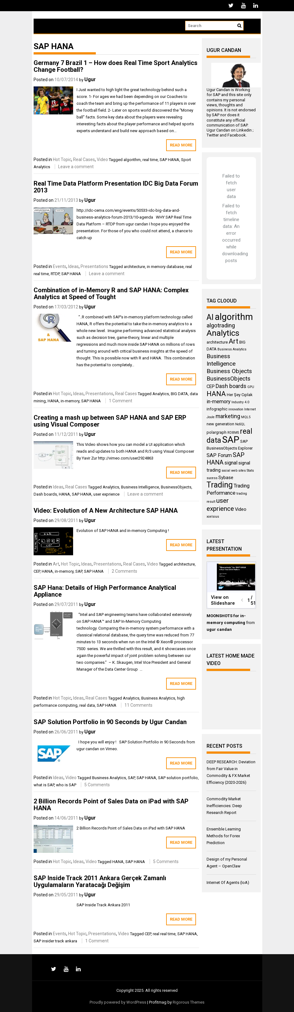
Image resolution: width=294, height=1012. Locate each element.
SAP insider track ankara (55, 941)
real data (87, 705)
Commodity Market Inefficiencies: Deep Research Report (224, 806)
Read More (181, 145)
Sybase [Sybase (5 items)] (225, 477)
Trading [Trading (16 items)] (220, 484)
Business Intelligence (140, 487)
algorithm (132, 159)
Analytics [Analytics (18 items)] (223, 333)
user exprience (106, 494)
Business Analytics (158, 698)
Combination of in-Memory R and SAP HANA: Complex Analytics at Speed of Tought (111, 293)
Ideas (73, 266)
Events (59, 266)
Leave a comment (76, 166)
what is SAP (44, 785)
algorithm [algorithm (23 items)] (234, 317)
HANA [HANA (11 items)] (216, 394)
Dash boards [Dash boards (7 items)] (231, 386)
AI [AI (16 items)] (210, 317)
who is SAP (66, 785)
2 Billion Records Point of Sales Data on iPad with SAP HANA (111, 804)
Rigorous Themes (188, 1002)
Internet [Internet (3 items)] (250, 409)
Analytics (160, 393)
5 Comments (97, 784)
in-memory (70, 401)
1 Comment (120, 400)
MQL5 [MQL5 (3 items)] (245, 417)
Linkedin (244, 130)
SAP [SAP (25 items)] (230, 439)
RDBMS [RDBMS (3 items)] (233, 433)
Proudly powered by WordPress (118, 1002)
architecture (134, 266)
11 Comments (138, 705)
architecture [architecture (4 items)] (217, 342)
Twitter (213, 135)
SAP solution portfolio (178, 777)
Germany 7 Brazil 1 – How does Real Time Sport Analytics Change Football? (116, 66)
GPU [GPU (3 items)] (250, 387)
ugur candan (219, 629)
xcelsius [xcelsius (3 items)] (213, 517)
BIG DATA (179, 393)
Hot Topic (62, 159)
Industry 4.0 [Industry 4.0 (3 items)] (240, 402)
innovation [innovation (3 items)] (235, 409)
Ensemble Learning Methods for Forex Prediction (224, 836)
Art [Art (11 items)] (233, 341)
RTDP (55, 273)
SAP (78, 571)
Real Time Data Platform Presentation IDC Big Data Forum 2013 (116, 187)
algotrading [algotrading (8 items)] (221, 325)
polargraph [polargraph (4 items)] (216, 432)
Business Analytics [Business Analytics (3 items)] (231, 349)
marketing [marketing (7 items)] (228, 416)
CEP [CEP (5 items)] (211, 386)
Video (102, 159)
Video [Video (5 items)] (240, 509)
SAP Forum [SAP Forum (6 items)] (219, 455)
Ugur (90, 79)
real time (150, 159)
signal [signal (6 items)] (230, 463)
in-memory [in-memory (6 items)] (219, 401)
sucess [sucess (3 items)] (212, 478)
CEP (37, 571)
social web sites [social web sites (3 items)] (234, 471)
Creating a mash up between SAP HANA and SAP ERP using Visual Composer (110, 421)
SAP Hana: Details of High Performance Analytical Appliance (105, 591)
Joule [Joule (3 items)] (211, 417)
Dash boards (45, 494)
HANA (53, 401)
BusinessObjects (176, 487)
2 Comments (124, 571)
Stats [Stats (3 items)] (250, 471)
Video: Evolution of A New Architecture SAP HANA (106, 510)
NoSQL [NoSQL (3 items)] (240, 424)
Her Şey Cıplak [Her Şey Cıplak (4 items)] (240, 394)
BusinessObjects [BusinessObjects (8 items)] (228, 378)
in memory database (165, 266)
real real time (164, 933)
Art (56, 563)
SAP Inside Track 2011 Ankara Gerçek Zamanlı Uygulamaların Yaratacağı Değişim (100, 881)
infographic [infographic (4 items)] (217, 409)
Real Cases (84, 159)
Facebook (236, 135)
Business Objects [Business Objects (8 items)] (229, 371)
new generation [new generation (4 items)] (220, 424)
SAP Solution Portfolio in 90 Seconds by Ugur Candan (110, 722)
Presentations (94, 266)
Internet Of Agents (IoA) (228, 882)
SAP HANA (169, 159)
